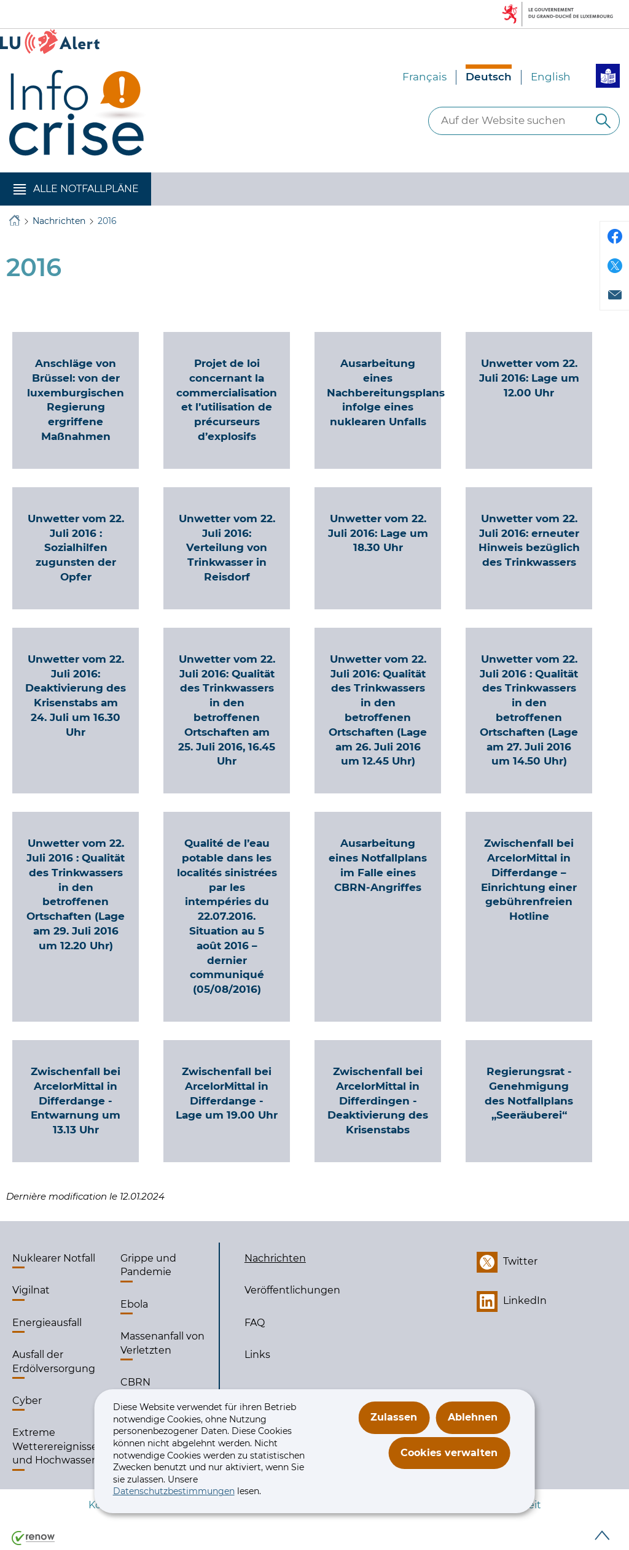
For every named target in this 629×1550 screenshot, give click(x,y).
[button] (75, 189)
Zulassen (393, 1417)
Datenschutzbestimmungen (174, 1491)
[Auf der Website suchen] (603, 121)
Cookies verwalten (449, 1453)
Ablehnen (473, 1417)
